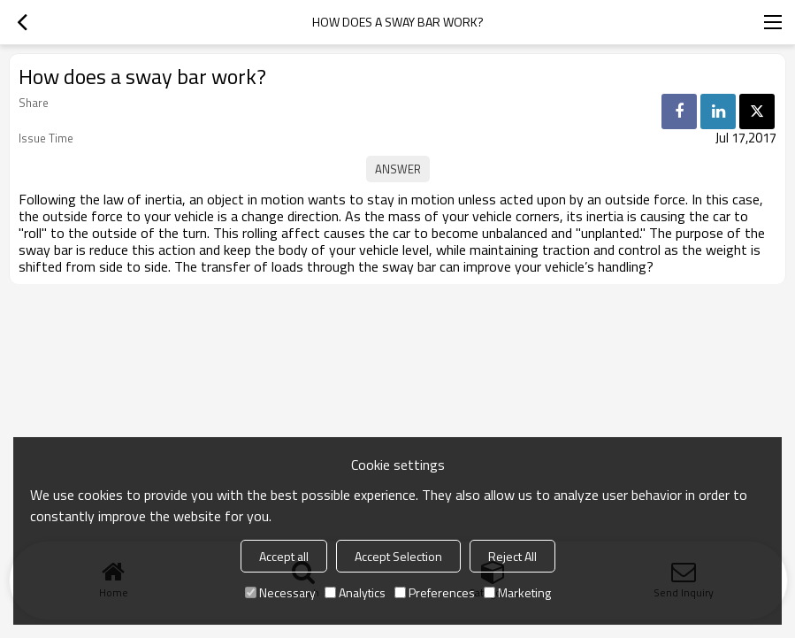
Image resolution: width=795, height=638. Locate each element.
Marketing (517, 592)
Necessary (280, 592)
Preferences (434, 592)
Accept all (284, 556)
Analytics (355, 592)
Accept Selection (398, 556)
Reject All (512, 556)
